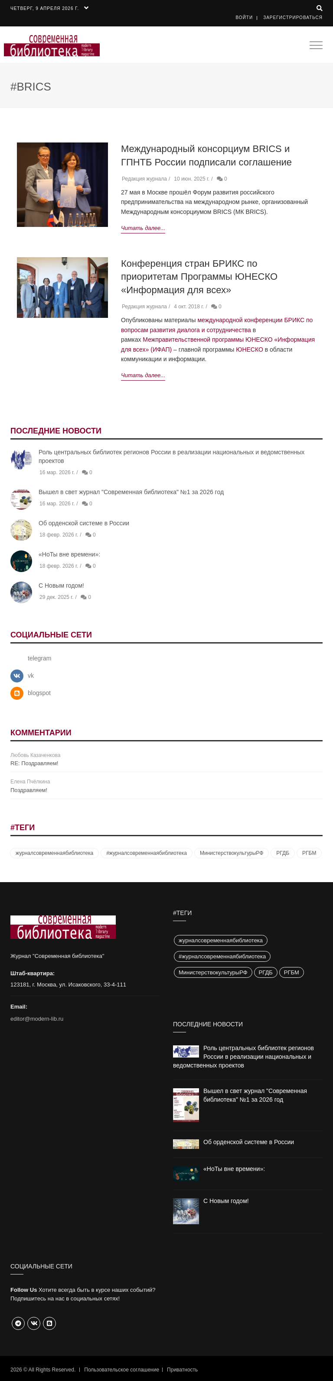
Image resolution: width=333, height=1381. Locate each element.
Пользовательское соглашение (121, 1370)
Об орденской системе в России (84, 523)
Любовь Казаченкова (35, 755)
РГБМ (309, 853)
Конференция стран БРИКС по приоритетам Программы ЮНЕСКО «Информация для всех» (199, 277)
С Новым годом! (61, 585)
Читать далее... (143, 228)
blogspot (39, 692)
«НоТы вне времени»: (69, 554)
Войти (244, 17)
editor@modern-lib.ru (36, 1019)
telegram (39, 658)
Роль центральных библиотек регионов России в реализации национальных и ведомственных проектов (243, 1057)
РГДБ (282, 853)
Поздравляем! (28, 790)
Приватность (182, 1370)
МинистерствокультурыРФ (231, 853)
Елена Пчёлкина (30, 782)
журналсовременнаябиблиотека (54, 853)
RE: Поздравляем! (34, 763)
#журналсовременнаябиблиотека (146, 853)
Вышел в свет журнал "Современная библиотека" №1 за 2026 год (131, 491)
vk (31, 675)
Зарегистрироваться (293, 17)
